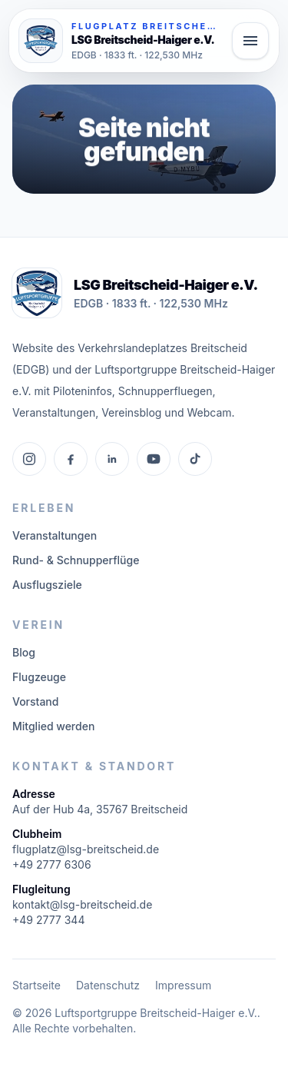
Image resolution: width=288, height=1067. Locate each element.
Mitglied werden (53, 726)
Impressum (183, 985)
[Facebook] (71, 459)
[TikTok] (195, 459)
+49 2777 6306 (51, 864)
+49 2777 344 (48, 919)
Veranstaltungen (54, 535)
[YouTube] (153, 459)
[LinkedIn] (112, 459)
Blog (23, 652)
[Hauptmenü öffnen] (250, 40)
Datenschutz (108, 985)
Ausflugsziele (47, 584)
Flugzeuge (39, 676)
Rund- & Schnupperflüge (75, 560)
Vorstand (35, 701)
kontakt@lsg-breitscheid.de (82, 904)
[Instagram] (29, 459)
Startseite (36, 985)
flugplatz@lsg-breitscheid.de (85, 849)
